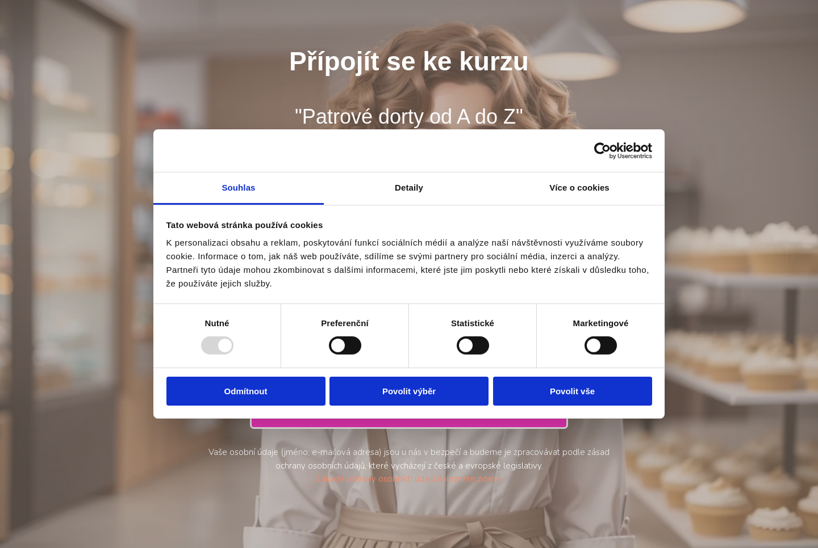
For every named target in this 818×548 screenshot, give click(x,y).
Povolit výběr (409, 391)
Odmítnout (246, 391)
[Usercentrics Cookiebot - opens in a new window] (602, 150)
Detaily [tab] (409, 187)
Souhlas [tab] (238, 187)
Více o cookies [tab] (579, 187)
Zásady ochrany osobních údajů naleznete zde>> (409, 478)
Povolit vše (572, 391)
